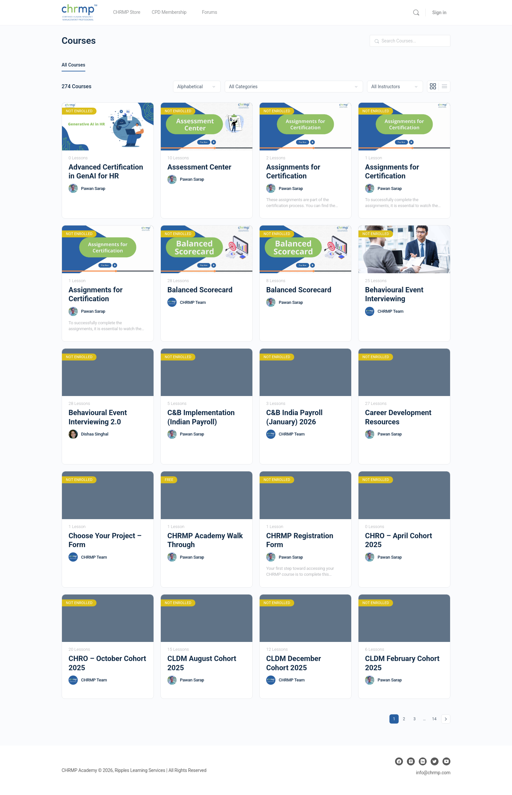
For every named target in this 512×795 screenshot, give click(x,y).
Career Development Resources (398, 417)
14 (435, 717)
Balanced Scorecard (200, 290)
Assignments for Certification (293, 171)
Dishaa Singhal (94, 434)
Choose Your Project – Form (105, 540)
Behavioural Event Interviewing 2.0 (98, 417)
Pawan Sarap (93, 188)
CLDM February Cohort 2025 (402, 663)
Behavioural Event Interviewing (394, 294)
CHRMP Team (193, 302)
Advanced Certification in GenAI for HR (106, 171)
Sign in (439, 12)
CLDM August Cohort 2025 (201, 663)
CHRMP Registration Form (299, 540)
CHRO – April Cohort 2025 (398, 540)
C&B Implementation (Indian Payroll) (201, 417)
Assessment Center (199, 167)
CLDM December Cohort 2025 (293, 663)
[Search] (416, 12)
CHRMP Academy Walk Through (205, 540)
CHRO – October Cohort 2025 (107, 663)
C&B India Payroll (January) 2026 (294, 417)
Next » (445, 719)
